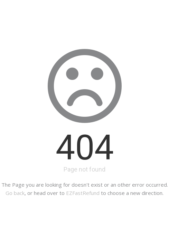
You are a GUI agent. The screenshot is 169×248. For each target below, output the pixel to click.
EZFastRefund (83, 192)
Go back (15, 192)
